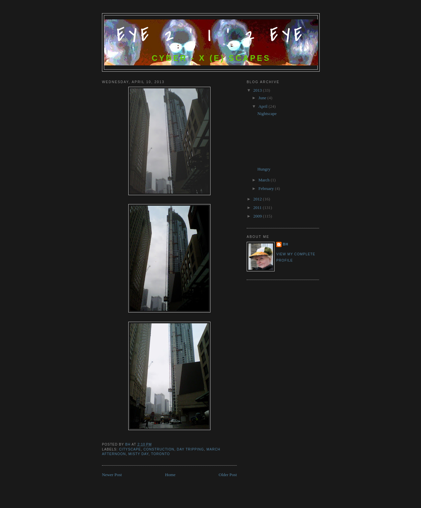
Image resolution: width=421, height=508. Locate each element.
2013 (258, 90)
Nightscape (266, 113)
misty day (138, 454)
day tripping (190, 449)
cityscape (130, 449)
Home (170, 474)
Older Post (228, 474)
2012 (258, 198)
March (265, 179)
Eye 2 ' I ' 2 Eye (211, 35)
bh (285, 244)
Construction (158, 449)
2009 (258, 216)
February (267, 188)
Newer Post (112, 474)
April (264, 106)
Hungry (263, 169)
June (263, 97)
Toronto (160, 454)
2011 (258, 207)
